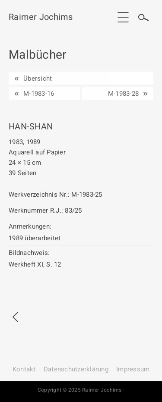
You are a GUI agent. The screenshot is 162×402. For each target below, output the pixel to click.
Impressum (132, 369)
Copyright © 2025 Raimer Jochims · (81, 390)
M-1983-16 (38, 93)
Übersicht (37, 78)
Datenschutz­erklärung (76, 369)
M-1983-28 (123, 93)
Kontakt (24, 369)
